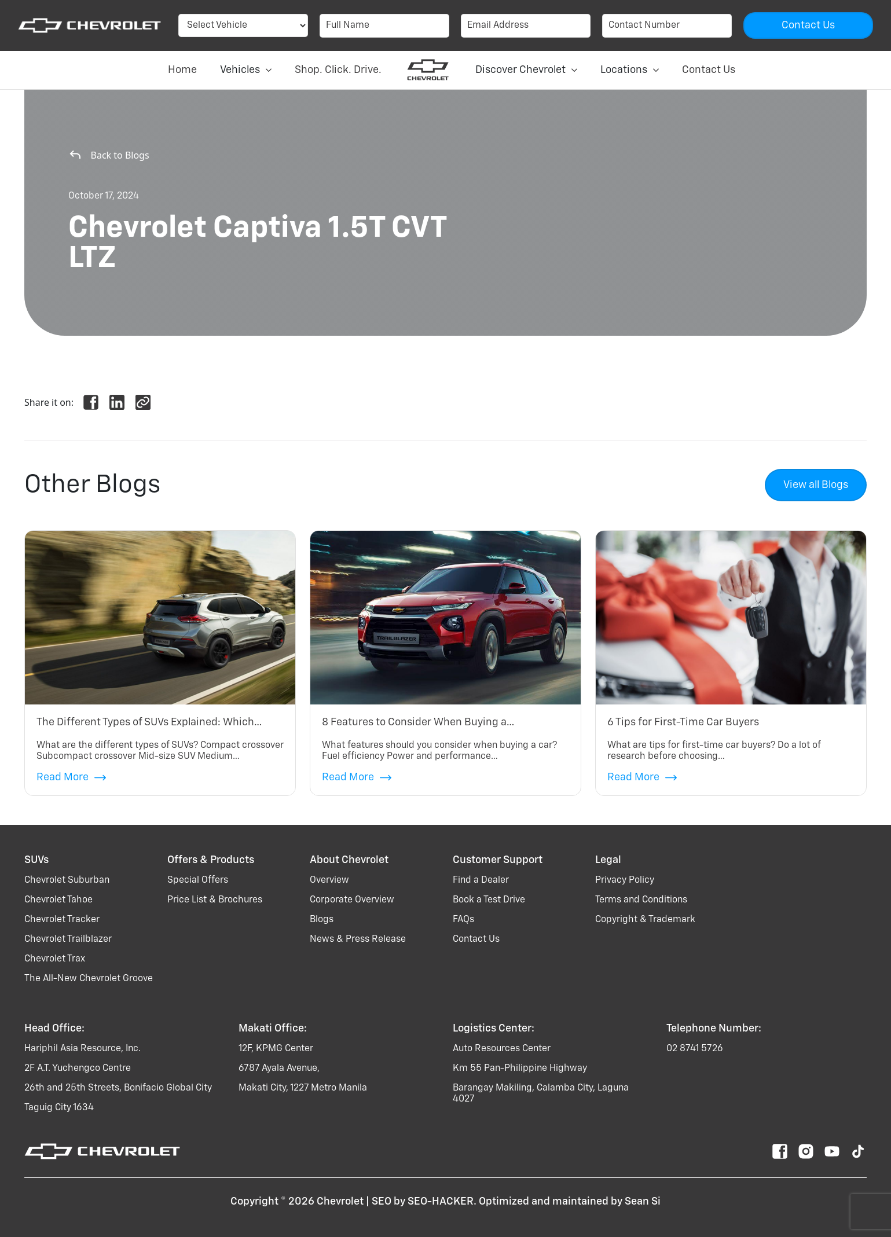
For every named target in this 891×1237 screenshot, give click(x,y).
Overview (329, 880)
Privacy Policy (624, 880)
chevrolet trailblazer (68, 939)
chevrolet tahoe (58, 900)
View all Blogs (815, 485)
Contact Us (708, 70)
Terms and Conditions (641, 900)
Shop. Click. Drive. (338, 70)
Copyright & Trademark (645, 919)
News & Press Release (358, 939)
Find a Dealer (481, 880)
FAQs (463, 919)
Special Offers (197, 880)
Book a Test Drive (489, 900)
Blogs (321, 919)
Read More (71, 778)
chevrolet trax (54, 959)
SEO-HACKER (441, 1201)
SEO (381, 1201)
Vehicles (246, 70)
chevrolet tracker (62, 919)
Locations (629, 70)
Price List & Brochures (214, 900)
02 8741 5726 (694, 1049)
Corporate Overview (352, 900)
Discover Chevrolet (526, 70)
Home (182, 70)
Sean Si (643, 1201)
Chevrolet (340, 1201)
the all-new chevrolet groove (88, 978)
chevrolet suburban (66, 880)
